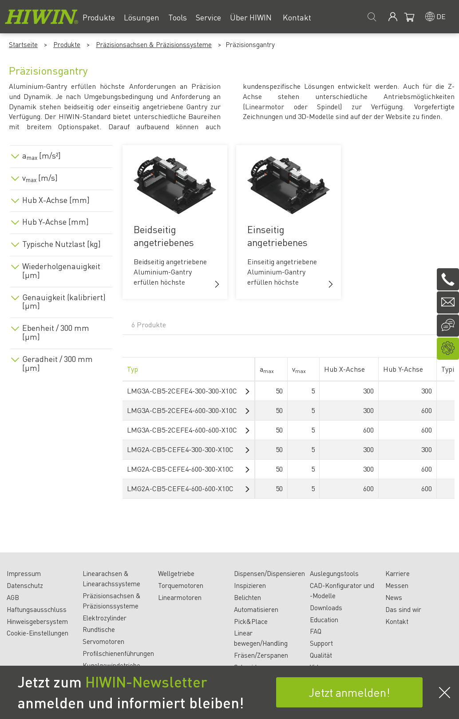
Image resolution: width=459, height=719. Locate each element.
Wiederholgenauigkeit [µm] (61, 270)
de (441, 16)
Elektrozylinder (105, 617)
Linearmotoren (180, 597)
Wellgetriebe (176, 573)
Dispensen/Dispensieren (269, 573)
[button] (217, 284)
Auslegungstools (334, 573)
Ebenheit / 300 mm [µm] (55, 332)
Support (321, 643)
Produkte (66, 44)
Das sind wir (403, 609)
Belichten (247, 597)
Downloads (326, 607)
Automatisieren (256, 609)
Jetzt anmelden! (349, 692)
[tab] (61, 154)
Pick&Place (251, 621)
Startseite (23, 44)
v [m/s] (40, 177)
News (393, 597)
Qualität (321, 655)
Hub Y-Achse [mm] (55, 221)
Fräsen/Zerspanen (261, 655)
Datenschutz (25, 585)
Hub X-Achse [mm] (56, 199)
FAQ (315, 631)
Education (324, 619)
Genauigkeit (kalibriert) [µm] (64, 301)
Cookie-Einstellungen (37, 632)
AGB (13, 597)
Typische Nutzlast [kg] (61, 243)
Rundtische (99, 629)
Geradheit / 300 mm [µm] (57, 363)
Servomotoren (103, 641)
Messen (396, 585)
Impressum (24, 573)
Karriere (397, 573)
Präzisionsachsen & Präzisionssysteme (154, 44)
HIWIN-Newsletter (146, 681)
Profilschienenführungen (118, 653)
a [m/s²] (41, 155)
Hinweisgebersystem (37, 621)
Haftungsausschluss (37, 609)
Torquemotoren (180, 585)
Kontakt (396, 621)
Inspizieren (250, 585)
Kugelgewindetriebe (111, 665)
